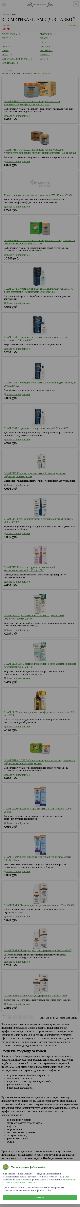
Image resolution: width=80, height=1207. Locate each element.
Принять (40, 1197)
